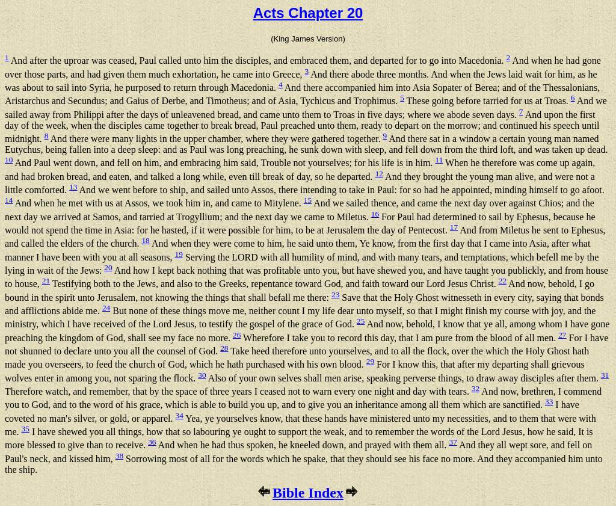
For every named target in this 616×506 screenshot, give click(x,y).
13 (73, 186)
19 (179, 254)
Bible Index (308, 493)
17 (454, 227)
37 (453, 441)
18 (145, 240)
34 (179, 415)
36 (152, 441)
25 (361, 321)
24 (106, 307)
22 (503, 280)
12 (379, 173)
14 (9, 200)
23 (335, 294)
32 (475, 388)
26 (237, 334)
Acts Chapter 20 (308, 13)
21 (46, 280)
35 (25, 428)
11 (439, 159)
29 (370, 361)
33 (549, 401)
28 (224, 348)
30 (202, 375)
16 (375, 213)
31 (605, 375)
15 (308, 200)
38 (119, 455)
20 (108, 267)
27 (562, 334)
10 (9, 159)
